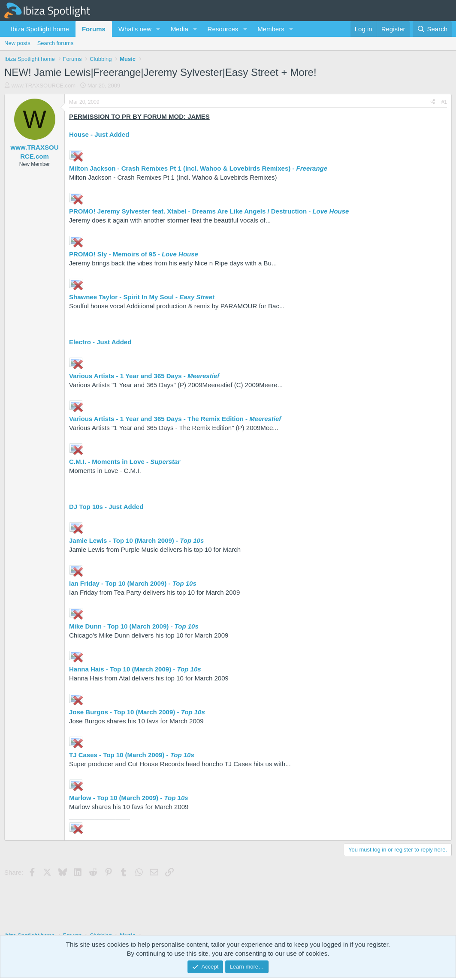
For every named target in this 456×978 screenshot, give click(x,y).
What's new (134, 29)
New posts (17, 43)
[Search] (432, 29)
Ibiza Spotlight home (40, 29)
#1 (444, 102)
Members (270, 29)
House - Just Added (99, 134)
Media (179, 29)
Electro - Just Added (100, 342)
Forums (94, 29)
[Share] (432, 102)
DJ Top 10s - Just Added (106, 506)
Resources (223, 29)
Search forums (55, 43)
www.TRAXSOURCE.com (44, 85)
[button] (158, 29)
